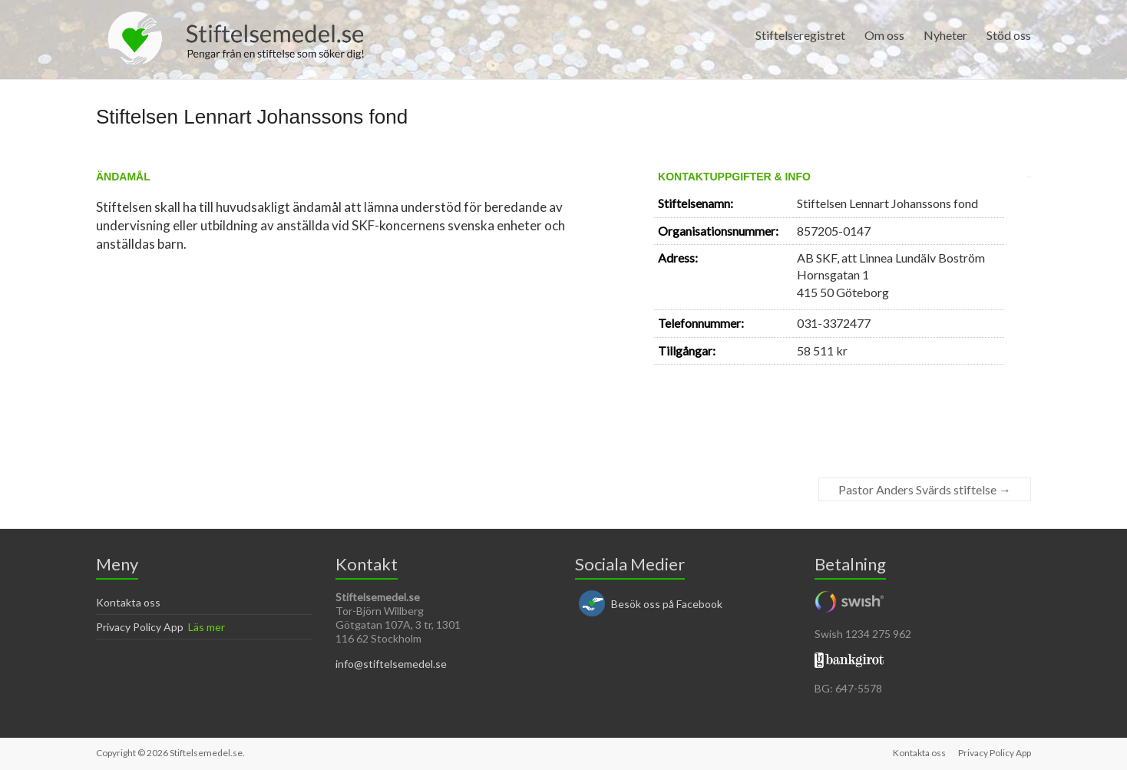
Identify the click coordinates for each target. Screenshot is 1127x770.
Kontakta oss (128, 602)
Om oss (884, 35)
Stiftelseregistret (800, 35)
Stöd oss (1009, 35)
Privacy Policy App (139, 626)
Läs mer (206, 626)
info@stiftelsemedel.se (391, 663)
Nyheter (945, 35)
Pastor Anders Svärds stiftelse (924, 489)
